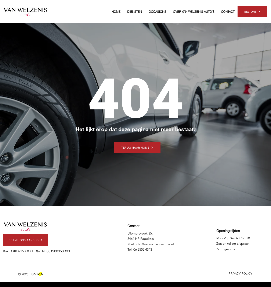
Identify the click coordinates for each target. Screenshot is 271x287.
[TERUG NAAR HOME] (137, 147)
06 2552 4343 (142, 249)
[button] (134, 11)
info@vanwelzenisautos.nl (155, 244)
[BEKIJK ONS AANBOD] (25, 240)
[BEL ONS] (252, 11)
